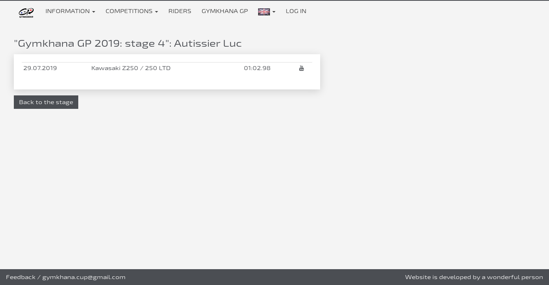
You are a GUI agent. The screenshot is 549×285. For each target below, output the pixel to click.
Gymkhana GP (225, 11)
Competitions (132, 11)
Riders (179, 11)
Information (70, 11)
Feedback (21, 277)
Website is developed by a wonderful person (474, 277)
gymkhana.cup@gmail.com (84, 277)
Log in (296, 11)
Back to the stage (46, 102)
